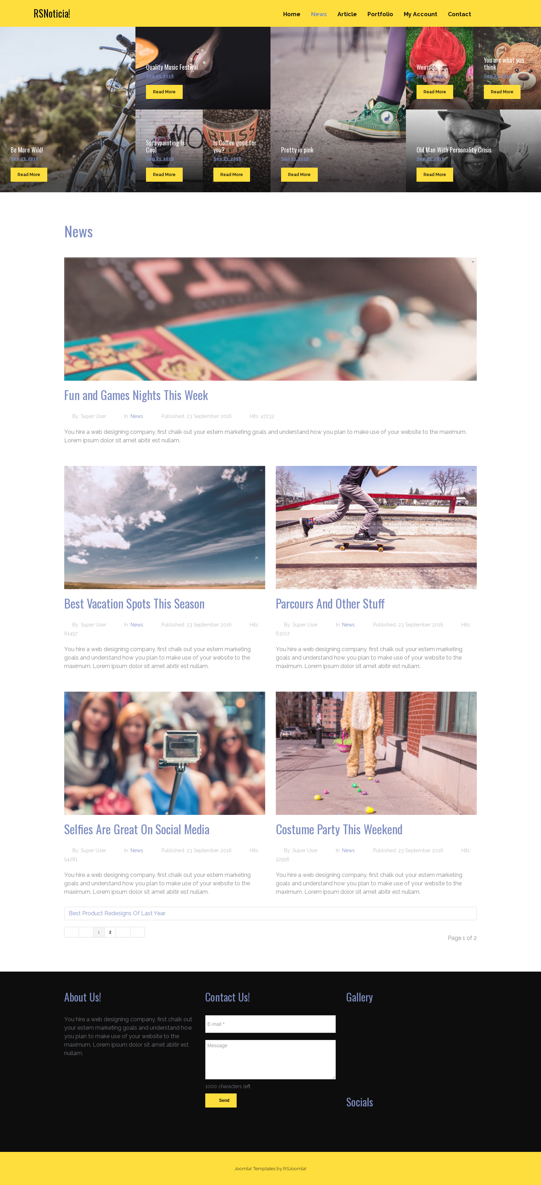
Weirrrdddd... (432, 66)
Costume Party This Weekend (339, 829)
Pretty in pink (297, 149)
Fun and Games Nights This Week (136, 395)
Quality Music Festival (172, 66)
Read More (29, 174)
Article (347, 14)
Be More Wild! (27, 149)
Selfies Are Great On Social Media (136, 829)
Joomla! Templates (255, 1168)
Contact (459, 14)
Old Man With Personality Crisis (454, 149)
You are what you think (504, 63)
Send (221, 1101)
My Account (420, 14)
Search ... (507, 7)
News (319, 14)
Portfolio (380, 14)
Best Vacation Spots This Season (134, 603)
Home (291, 14)
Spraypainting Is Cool (165, 146)
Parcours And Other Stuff (330, 603)
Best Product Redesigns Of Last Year (117, 913)
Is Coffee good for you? (234, 146)
